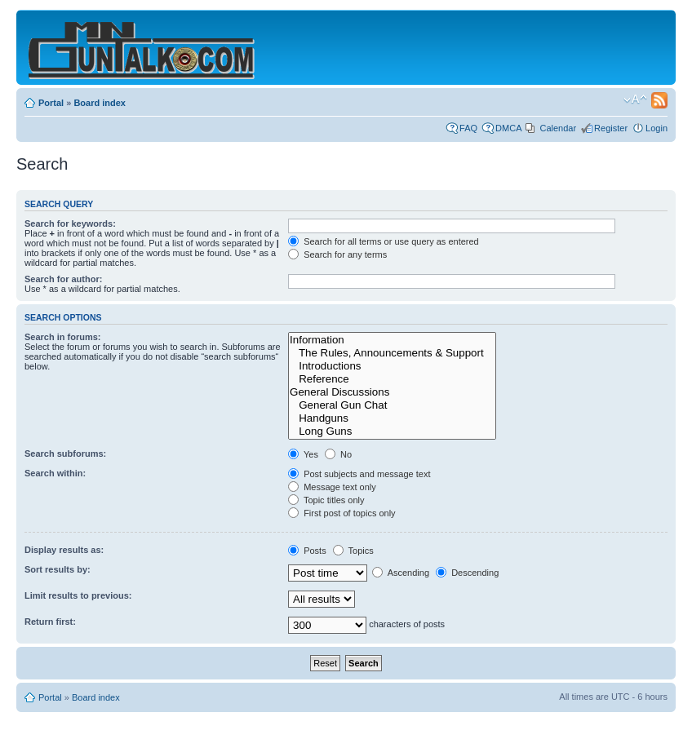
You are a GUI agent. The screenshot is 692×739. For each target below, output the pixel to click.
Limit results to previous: (77, 595)
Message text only (332, 487)
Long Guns (392, 431)
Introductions (392, 366)
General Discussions (392, 392)
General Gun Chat (392, 405)
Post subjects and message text (359, 474)
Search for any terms (337, 254)
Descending (467, 572)
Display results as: (64, 550)
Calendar (557, 128)
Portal (51, 103)
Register (611, 128)
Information (392, 340)
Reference (392, 379)
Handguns (392, 418)
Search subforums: (65, 453)
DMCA (508, 128)
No (338, 454)
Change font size (635, 99)
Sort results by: (57, 569)
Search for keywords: (70, 223)
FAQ (468, 128)
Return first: (50, 621)
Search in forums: (62, 337)
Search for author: (63, 279)
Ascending (400, 572)
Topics (353, 550)
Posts (307, 550)
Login (656, 128)
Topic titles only (326, 500)
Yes (303, 454)
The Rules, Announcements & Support (392, 353)
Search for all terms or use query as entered (383, 241)
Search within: (55, 473)
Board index (99, 103)
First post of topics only (342, 513)
